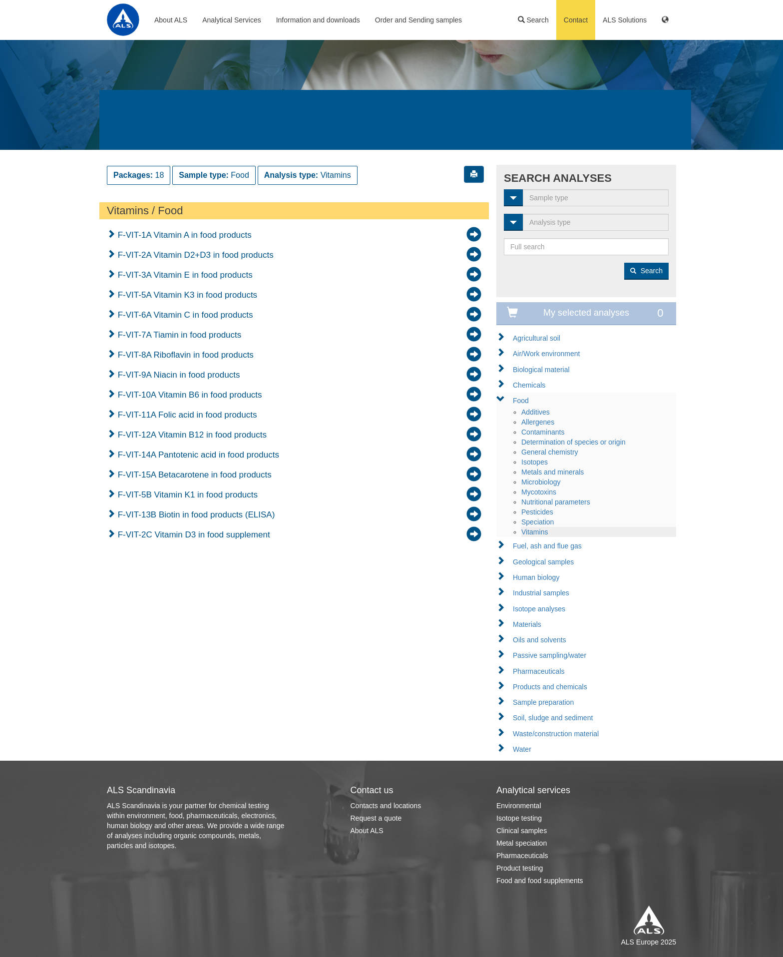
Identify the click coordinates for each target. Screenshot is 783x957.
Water (522, 749)
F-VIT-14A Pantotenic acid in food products (197, 455)
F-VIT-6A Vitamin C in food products (184, 315)
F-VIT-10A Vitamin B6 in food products (188, 395)
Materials (527, 624)
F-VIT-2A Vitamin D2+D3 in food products (194, 255)
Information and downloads (318, 20)
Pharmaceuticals (539, 671)
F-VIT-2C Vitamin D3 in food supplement (192, 534)
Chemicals (529, 385)
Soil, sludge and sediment (553, 718)
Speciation (537, 522)
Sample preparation (543, 702)
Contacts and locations (386, 806)
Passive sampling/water (549, 655)
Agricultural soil (536, 338)
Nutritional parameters (555, 502)
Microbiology (541, 482)
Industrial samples (541, 593)
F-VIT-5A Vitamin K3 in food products (186, 295)
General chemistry (549, 452)
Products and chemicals (550, 687)
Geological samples (543, 562)
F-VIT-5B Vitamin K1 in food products (186, 494)
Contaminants (542, 432)
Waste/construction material (556, 734)
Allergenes (537, 422)
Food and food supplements (539, 881)
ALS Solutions (625, 20)
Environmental (518, 806)
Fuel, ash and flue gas (547, 546)
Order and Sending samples (418, 20)
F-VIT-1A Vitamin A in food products (183, 235)
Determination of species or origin (573, 442)
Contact (576, 20)
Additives (535, 412)
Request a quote (376, 818)
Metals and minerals (552, 472)
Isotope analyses (539, 609)
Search (533, 20)
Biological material (541, 370)
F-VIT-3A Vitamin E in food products (184, 275)
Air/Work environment (546, 354)
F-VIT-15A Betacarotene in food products (193, 474)
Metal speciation (521, 843)
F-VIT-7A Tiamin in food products (178, 335)
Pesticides (537, 512)
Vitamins (534, 532)
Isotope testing (519, 818)
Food (521, 401)
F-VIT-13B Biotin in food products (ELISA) (195, 514)
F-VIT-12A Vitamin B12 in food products (191, 435)
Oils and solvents (539, 640)
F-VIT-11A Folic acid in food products (186, 415)
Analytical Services (231, 20)
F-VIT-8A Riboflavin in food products (184, 355)
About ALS (170, 20)
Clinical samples (521, 831)
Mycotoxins (538, 492)
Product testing (519, 868)
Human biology (536, 577)
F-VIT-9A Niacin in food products (177, 375)
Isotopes (534, 462)
